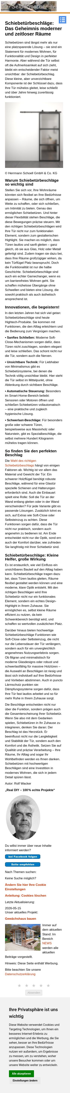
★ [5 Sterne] (48, 985)
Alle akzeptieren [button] (21, 1073)
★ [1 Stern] (19, 985)
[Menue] (62, 19)
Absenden (33, 992)
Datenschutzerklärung (20, 974)
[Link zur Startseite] (29, 6)
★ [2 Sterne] (27, 985)
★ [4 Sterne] (41, 985)
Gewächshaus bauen (20, 918)
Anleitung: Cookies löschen (25, 895)
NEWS (47, 943)
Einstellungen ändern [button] (25, 1080)
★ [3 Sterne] (34, 985)
